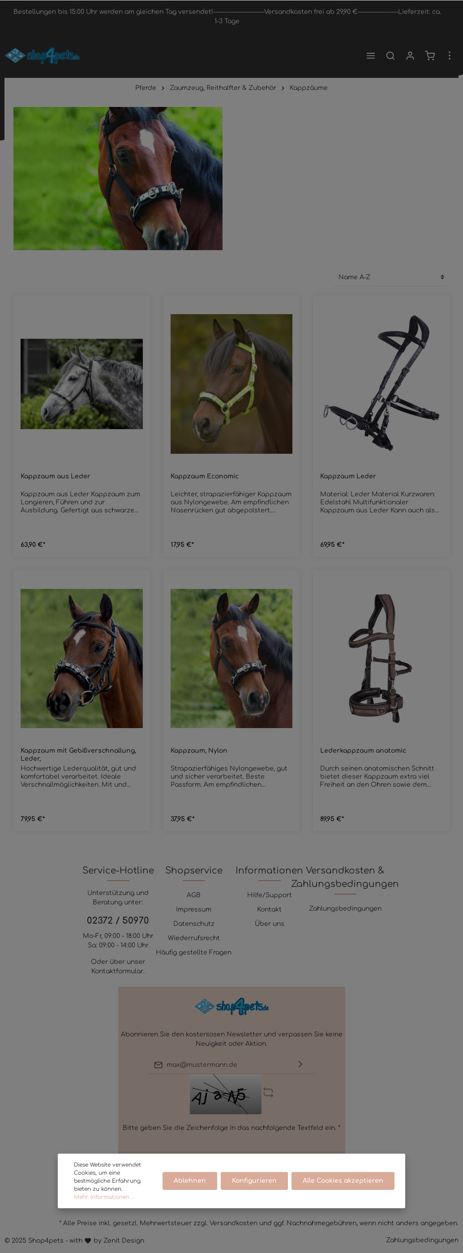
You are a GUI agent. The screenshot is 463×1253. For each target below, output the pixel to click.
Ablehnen (190, 1180)
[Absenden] (300, 1065)
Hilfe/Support (269, 895)
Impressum (193, 909)
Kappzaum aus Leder (55, 476)
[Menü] (371, 55)
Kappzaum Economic (205, 476)
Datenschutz (193, 924)
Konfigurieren (254, 1180)
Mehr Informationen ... (104, 1197)
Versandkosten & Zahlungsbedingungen (345, 877)
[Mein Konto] (410, 55)
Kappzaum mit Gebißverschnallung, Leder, (78, 754)
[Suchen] (390, 55)
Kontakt (269, 909)
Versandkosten (233, 1223)
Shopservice (194, 870)
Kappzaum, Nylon (199, 750)
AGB (194, 895)
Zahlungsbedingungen (345, 908)
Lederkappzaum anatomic (363, 750)
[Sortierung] (391, 277)
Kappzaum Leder (348, 476)
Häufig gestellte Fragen (194, 952)
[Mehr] (450, 55)
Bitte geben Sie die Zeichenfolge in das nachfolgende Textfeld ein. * (231, 1128)
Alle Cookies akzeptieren (343, 1180)
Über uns (269, 924)
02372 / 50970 (118, 921)
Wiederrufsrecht (194, 938)
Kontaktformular (117, 971)
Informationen (269, 870)
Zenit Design (123, 1240)
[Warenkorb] (430, 55)
